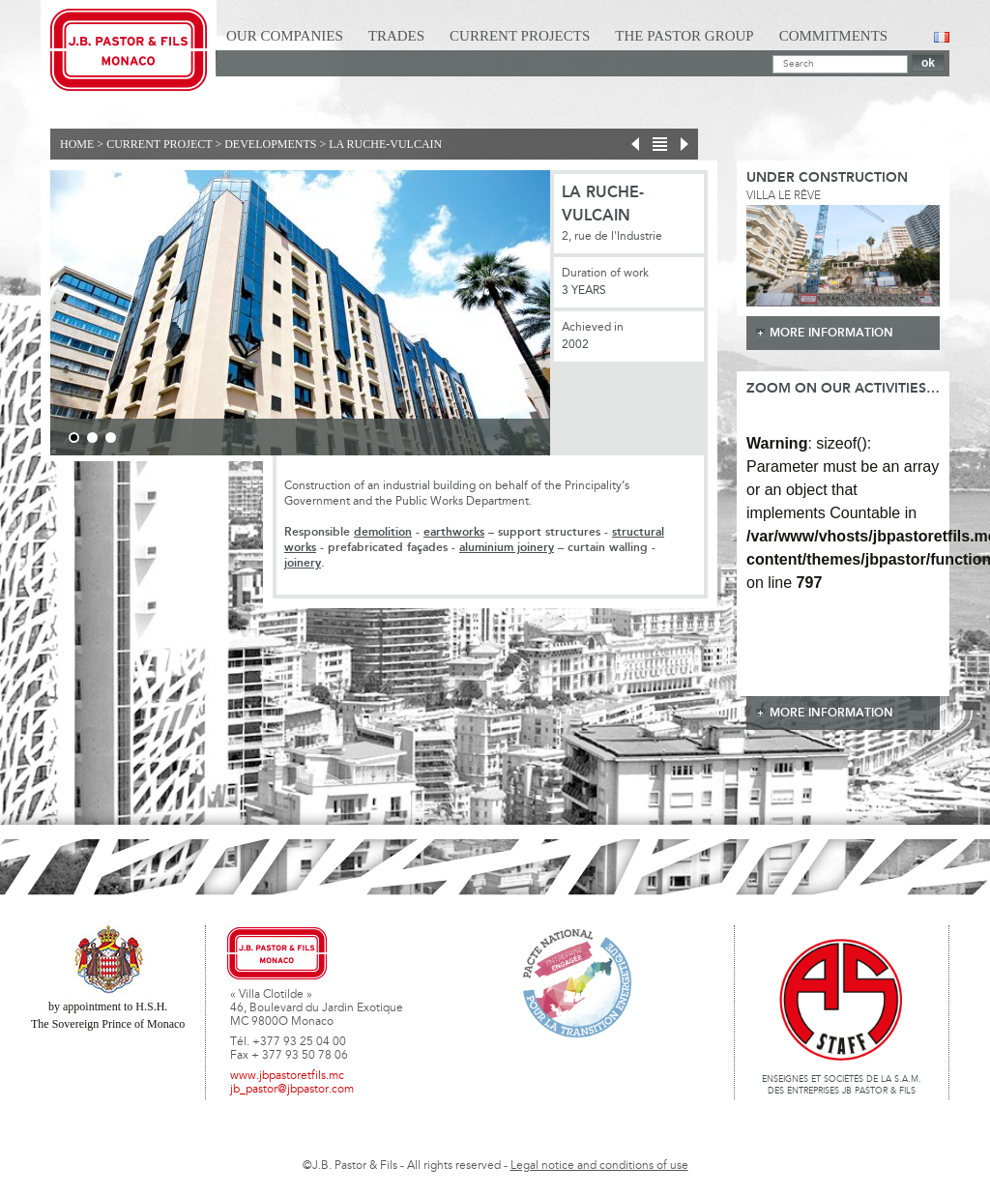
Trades (396, 36)
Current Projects (520, 36)
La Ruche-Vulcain (385, 144)
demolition (383, 532)
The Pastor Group (684, 36)
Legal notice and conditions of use (599, 1166)
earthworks (453, 532)
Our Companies (284, 36)
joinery (302, 563)
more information (831, 333)
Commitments (833, 36)
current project (159, 144)
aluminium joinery (506, 547)
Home (77, 144)
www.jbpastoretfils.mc (287, 1076)
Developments (270, 144)
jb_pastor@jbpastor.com (292, 1089)
